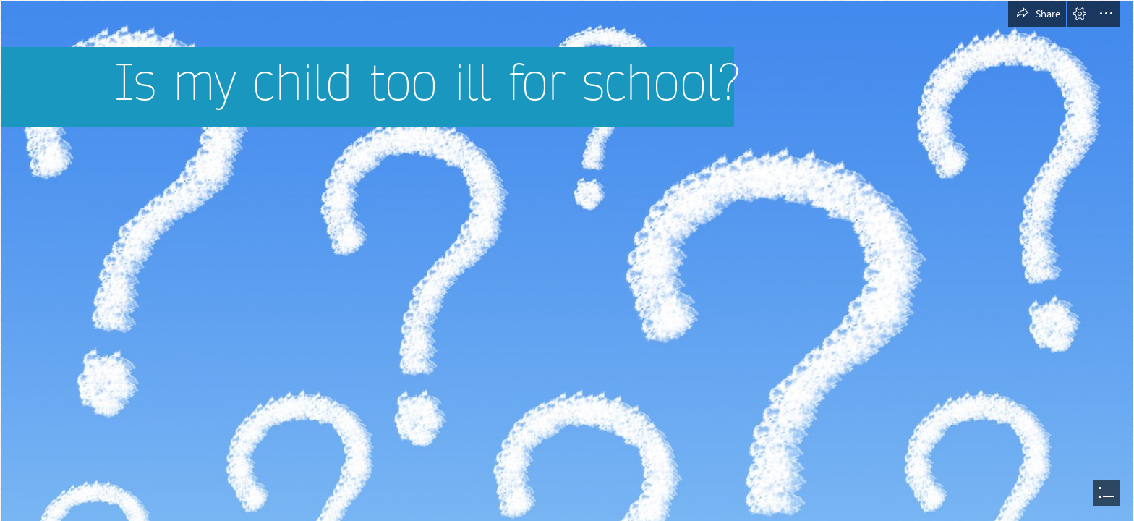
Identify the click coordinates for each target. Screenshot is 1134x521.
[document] (567, 260)
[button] (1037, 14)
